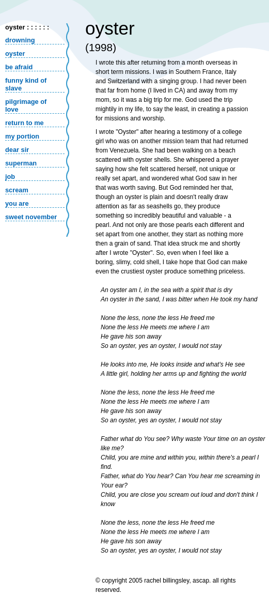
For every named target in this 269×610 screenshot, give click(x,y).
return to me (24, 123)
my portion (22, 136)
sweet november (31, 217)
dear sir (17, 150)
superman (21, 163)
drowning (20, 40)
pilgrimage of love (25, 105)
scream (16, 190)
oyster (15, 53)
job (10, 176)
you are (17, 203)
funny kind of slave (25, 84)
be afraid (19, 67)
